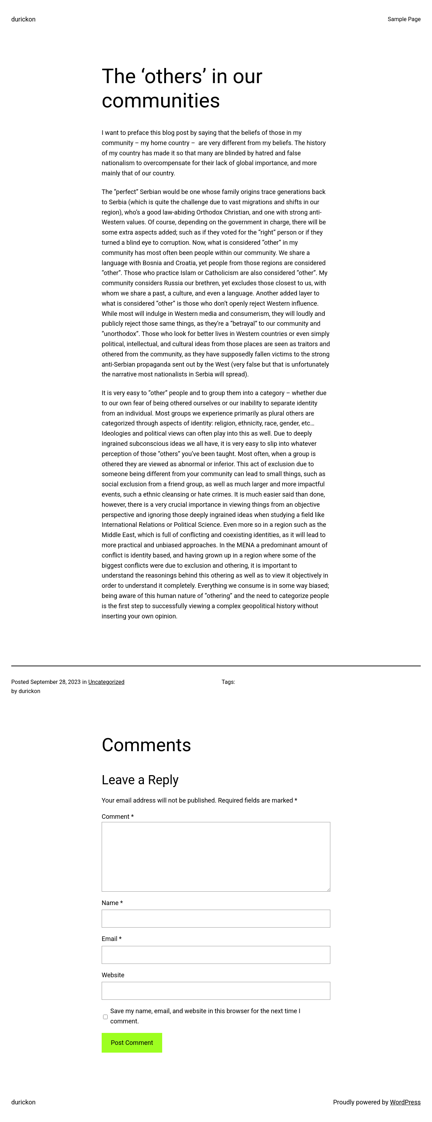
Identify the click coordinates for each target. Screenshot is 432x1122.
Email (112, 938)
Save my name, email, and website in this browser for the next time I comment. (205, 1016)
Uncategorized (106, 682)
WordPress (405, 1102)
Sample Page (404, 19)
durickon (23, 19)
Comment (118, 816)
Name (112, 902)
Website (113, 975)
